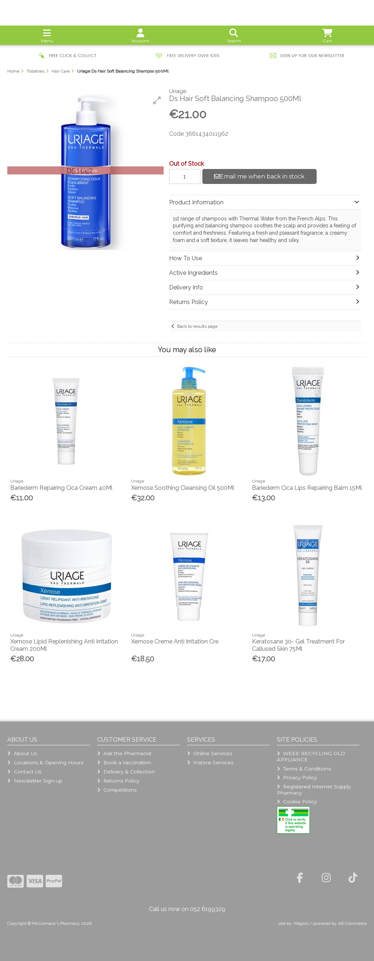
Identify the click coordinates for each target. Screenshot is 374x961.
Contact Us (24, 771)
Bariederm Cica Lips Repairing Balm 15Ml (307, 487)
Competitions (117, 790)
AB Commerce (352, 923)
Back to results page (197, 326)
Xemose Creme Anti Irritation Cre (174, 641)
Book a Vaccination (124, 762)
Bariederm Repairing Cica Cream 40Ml (61, 487)
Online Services (209, 753)
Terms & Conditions (304, 769)
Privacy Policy (297, 777)
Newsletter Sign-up (34, 781)
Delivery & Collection (126, 771)
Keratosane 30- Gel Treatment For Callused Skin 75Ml (298, 645)
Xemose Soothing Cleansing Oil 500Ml (182, 487)
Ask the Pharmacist (124, 753)
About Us (22, 753)
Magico (301, 923)
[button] (157, 100)
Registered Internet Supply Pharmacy (314, 789)
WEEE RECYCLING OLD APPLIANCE (311, 756)
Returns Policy (118, 781)
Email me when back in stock (259, 176)
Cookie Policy (297, 801)
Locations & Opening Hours (45, 762)
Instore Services (210, 762)
